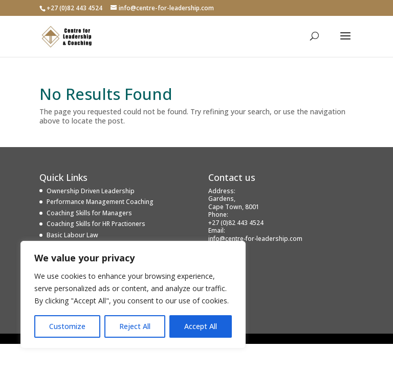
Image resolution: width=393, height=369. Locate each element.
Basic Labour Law (72, 235)
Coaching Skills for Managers (89, 213)
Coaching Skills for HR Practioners (96, 223)
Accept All (200, 326)
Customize (67, 326)
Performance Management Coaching (100, 201)
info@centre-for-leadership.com (255, 238)
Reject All (134, 326)
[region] (133, 294)
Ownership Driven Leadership (91, 191)
